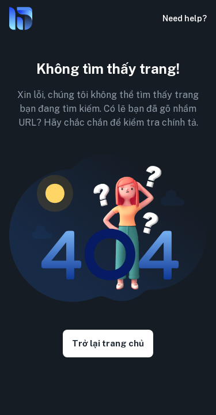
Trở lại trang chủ (108, 343)
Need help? (184, 18)
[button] (146, 18)
